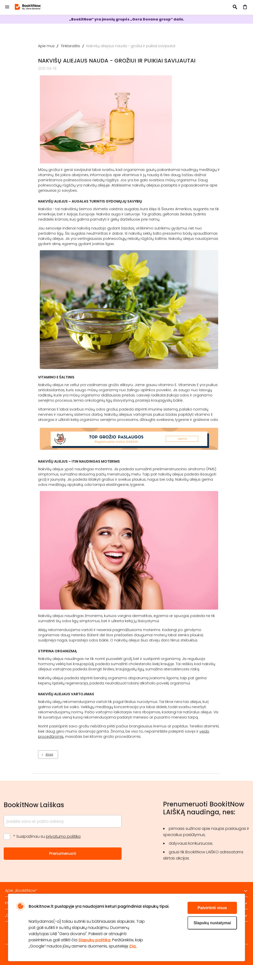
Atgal (49, 754)
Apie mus (46, 45)
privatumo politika (63, 836)
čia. (133, 946)
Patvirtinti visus (212, 908)
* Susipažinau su (47, 836)
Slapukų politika (94, 940)
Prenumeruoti (62, 853)
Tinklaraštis (70, 45)
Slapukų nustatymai (212, 923)
